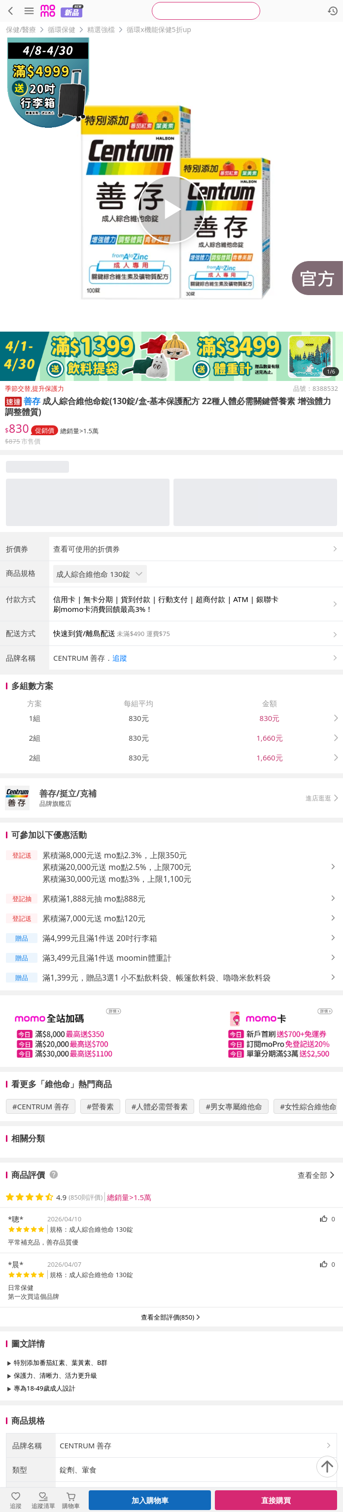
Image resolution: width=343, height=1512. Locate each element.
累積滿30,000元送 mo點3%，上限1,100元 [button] (116, 878)
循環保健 (61, 29)
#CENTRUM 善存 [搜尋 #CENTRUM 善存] (40, 1106)
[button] (13, 401)
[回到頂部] (327, 1466)
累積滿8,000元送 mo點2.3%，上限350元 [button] (114, 855)
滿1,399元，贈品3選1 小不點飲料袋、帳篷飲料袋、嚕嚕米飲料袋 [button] (156, 977)
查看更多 (171, 1410)
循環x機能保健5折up (159, 29)
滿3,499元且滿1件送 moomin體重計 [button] (107, 957)
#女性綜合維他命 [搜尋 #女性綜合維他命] (308, 1106)
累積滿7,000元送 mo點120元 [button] (93, 918)
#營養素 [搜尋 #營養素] (100, 1106)
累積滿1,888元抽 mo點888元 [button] (93, 898)
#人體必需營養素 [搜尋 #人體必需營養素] (160, 1106)
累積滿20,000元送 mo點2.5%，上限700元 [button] (116, 867)
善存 (32, 401)
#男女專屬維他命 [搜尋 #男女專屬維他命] (234, 1106)
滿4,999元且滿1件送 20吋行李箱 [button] (99, 938)
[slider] (171, 1031)
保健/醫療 (21, 29)
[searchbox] (206, 11)
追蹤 (119, 658)
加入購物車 (150, 1500)
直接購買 (276, 1500)
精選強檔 (101, 29)
